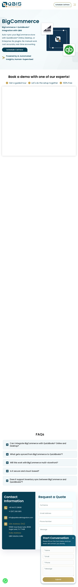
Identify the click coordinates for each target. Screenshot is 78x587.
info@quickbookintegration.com (21, 517)
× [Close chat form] (73, 538)
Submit (58, 579)
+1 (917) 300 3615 (15, 511)
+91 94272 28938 (15, 507)
